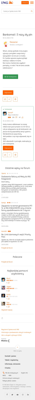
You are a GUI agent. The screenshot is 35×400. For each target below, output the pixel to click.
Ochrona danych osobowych (11, 378)
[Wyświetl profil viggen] (12, 287)
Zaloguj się (25, 2)
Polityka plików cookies (9, 381)
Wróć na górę (18, 351)
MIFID (4, 375)
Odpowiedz (8, 93)
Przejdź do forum (7, 248)
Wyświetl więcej (6, 310)
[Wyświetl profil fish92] (12, 295)
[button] (5, 99)
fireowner (14, 42)
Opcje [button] (15, 99)
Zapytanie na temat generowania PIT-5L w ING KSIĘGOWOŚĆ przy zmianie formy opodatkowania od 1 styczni (17, 208)
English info (24, 373)
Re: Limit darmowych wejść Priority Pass (16, 235)
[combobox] (17, 11)
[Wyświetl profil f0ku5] (12, 279)
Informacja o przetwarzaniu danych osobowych (16, 332)
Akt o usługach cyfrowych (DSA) (11, 335)
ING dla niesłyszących (11, 373)
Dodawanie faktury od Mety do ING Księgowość (16, 177)
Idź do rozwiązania (10, 77)
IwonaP (10, 112)
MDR (10, 375)
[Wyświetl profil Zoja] (12, 303)
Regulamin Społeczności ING (10, 329)
